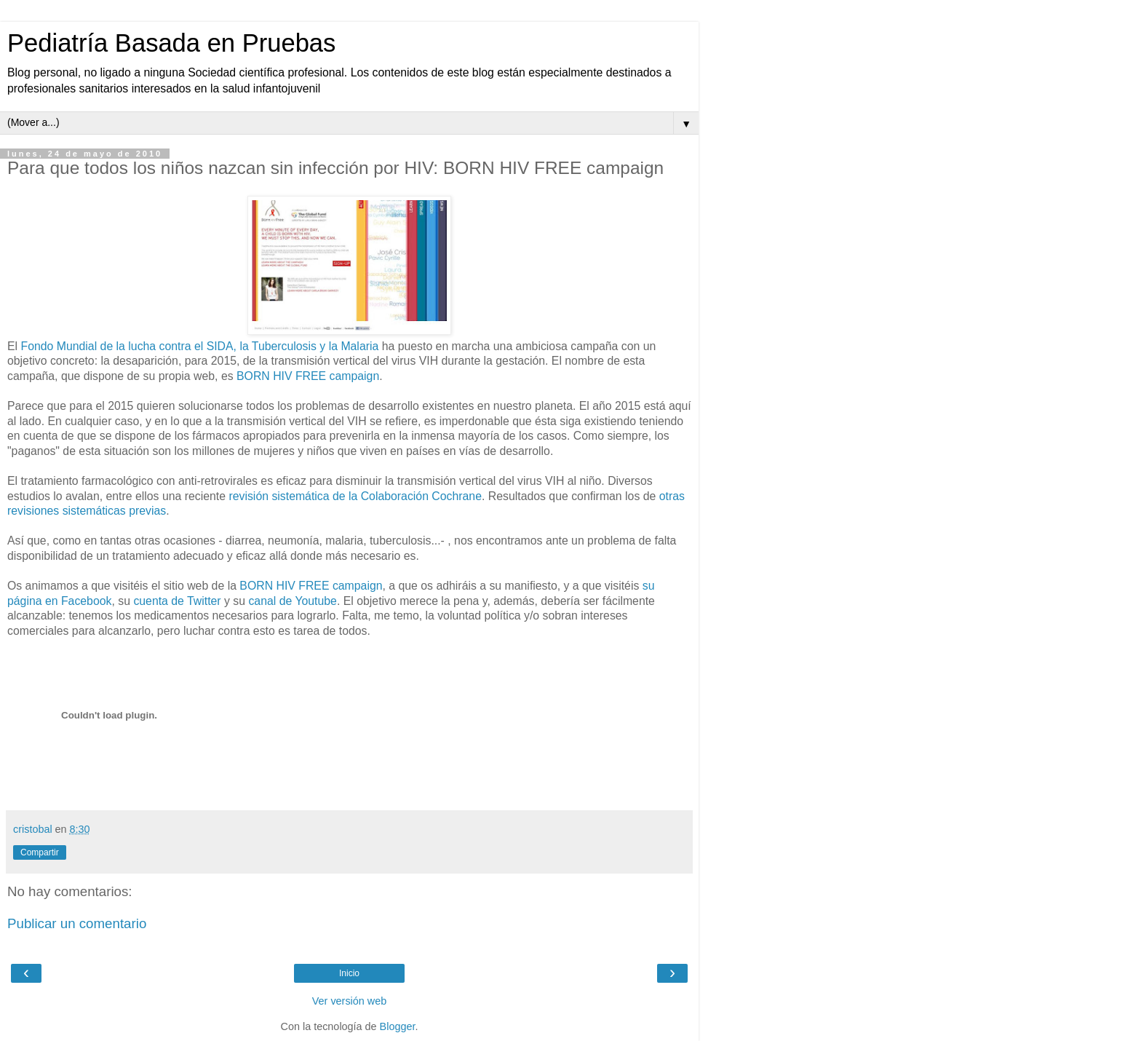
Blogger (398, 1026)
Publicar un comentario (76, 923)
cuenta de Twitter (176, 601)
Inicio (349, 973)
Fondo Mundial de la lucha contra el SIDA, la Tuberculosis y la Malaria (199, 346)
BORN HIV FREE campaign (307, 376)
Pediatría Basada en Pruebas (171, 43)
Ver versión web (349, 1001)
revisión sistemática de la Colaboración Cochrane (355, 496)
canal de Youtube (292, 601)
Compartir (39, 852)
